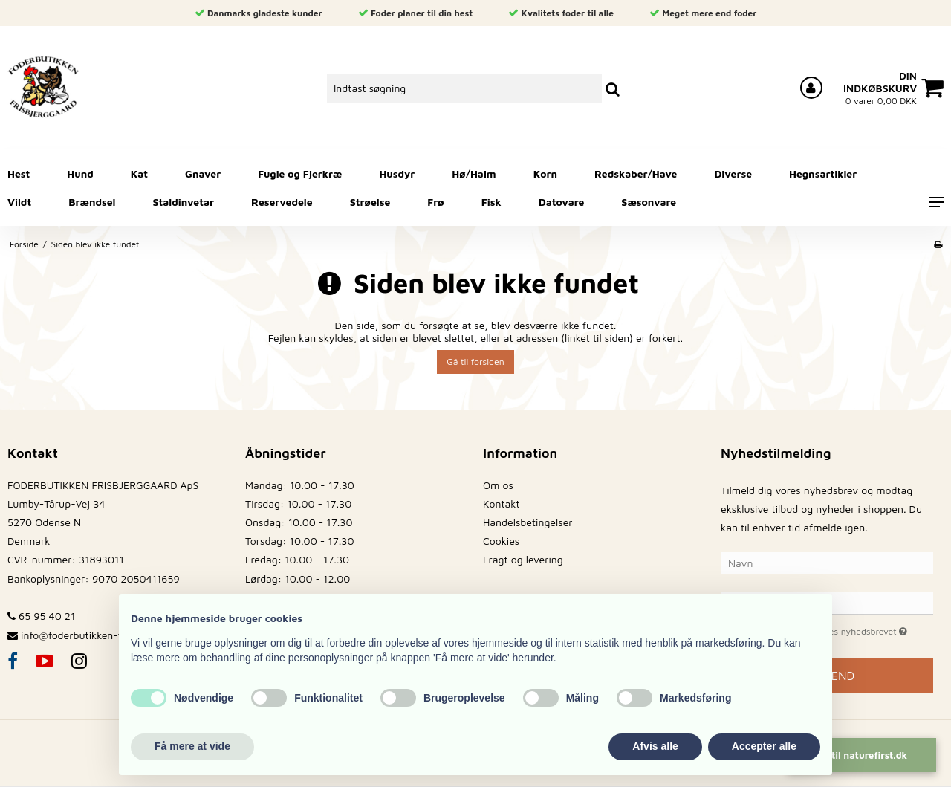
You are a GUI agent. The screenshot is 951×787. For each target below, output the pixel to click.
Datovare (562, 201)
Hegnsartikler (823, 173)
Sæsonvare (648, 201)
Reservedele (282, 201)
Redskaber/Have (635, 173)
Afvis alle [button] (655, 746)
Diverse (733, 173)
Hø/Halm (474, 173)
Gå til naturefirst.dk (862, 755)
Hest (18, 173)
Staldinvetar (183, 201)
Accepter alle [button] (764, 746)
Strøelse (370, 201)
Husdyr (397, 173)
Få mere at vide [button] (192, 746)
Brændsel (91, 201)
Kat (139, 173)
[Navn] (827, 562)
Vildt (19, 201)
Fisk (491, 201)
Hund (80, 173)
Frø (435, 201)
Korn (545, 173)
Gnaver (203, 173)
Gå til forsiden (475, 361)
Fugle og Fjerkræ (300, 173)
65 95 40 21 (41, 615)
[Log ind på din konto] (811, 88)
